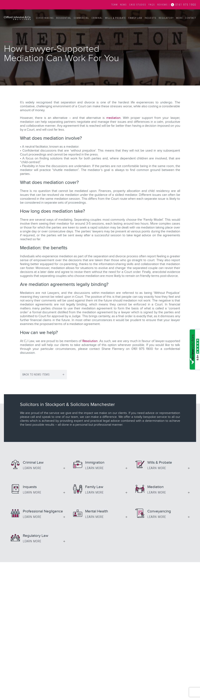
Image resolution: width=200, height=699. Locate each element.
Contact (190, 18)
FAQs (152, 4)
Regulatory (166, 18)
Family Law (135, 18)
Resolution (90, 341)
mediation (113, 118)
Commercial (81, 18)
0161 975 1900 (185, 4)
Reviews (162, 4)
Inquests (150, 18)
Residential (63, 18)
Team (114, 4)
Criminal (97, 18)
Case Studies (137, 4)
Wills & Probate (115, 18)
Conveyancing (45, 18)
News (123, 4)
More (179, 18)
